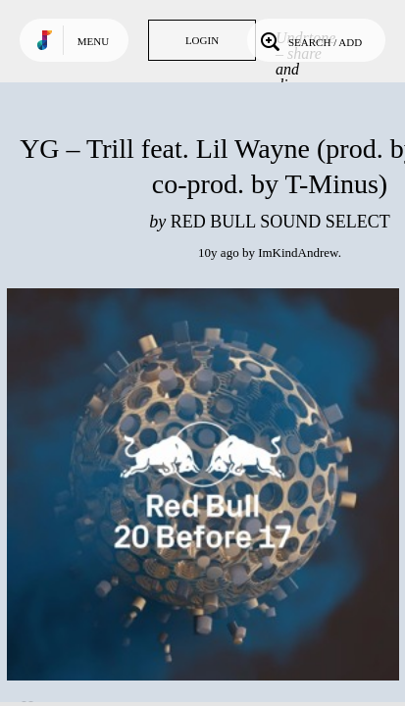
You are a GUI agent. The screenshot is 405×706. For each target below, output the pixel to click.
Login (202, 40)
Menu (93, 41)
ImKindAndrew (297, 252)
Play (203, 484)
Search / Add (309, 40)
